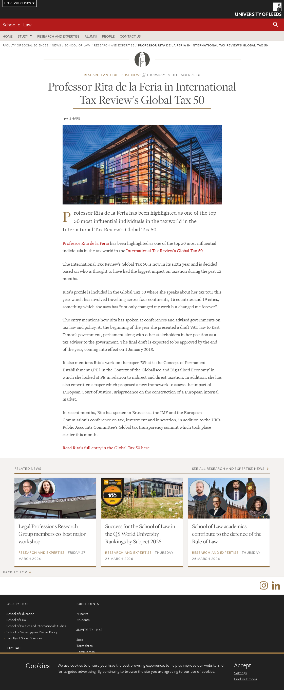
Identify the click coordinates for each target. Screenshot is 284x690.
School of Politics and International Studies (36, 625)
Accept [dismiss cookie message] (242, 665)
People (108, 36)
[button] (275, 25)
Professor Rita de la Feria (86, 243)
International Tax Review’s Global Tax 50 (164, 251)
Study (23, 36)
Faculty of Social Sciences (25, 45)
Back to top (15, 572)
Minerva (82, 613)
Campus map (86, 651)
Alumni (91, 36)
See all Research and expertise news (228, 468)
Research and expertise (58, 36)
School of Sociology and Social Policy (32, 631)
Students (83, 619)
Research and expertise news (113, 74)
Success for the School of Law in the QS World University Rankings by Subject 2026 (140, 533)
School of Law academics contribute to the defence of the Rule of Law (226, 533)
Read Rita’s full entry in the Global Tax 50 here (106, 448)
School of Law (17, 24)
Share (74, 118)
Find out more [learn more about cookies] (245, 679)
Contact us (130, 36)
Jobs (80, 639)
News (56, 45)
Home (8, 36)
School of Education (20, 613)
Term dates (84, 645)
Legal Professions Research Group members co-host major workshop (52, 533)
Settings (240, 673)
